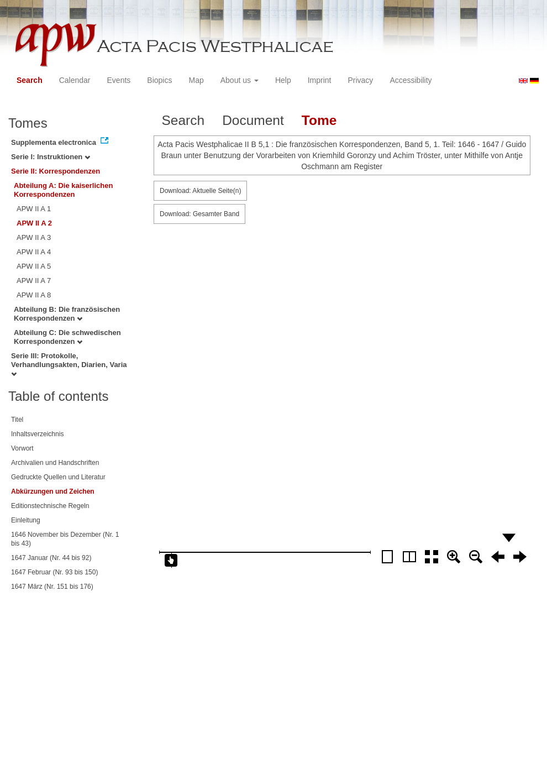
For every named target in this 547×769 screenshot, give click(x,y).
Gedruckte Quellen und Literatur (58, 477)
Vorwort (22, 448)
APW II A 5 (34, 266)
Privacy (360, 80)
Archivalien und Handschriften (55, 463)
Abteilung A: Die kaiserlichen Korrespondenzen (63, 189)
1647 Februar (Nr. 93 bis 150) (54, 572)
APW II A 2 (34, 223)
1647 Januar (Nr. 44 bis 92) (51, 558)
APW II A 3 (34, 237)
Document (253, 120)
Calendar (75, 80)
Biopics (159, 80)
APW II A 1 (34, 209)
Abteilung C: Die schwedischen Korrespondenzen (67, 337)
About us (239, 80)
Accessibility (411, 80)
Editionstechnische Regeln (50, 506)
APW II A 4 (34, 252)
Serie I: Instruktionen (50, 157)
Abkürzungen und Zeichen (52, 491)
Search (30, 80)
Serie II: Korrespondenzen (55, 171)
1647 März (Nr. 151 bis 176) (52, 586)
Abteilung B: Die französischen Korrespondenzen (67, 313)
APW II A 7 (34, 280)
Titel (17, 419)
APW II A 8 (34, 295)
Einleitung (25, 520)
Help (283, 80)
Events (119, 80)
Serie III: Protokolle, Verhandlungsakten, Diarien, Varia (69, 364)
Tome (319, 120)
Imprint (320, 80)
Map (195, 80)
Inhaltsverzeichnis (37, 434)
